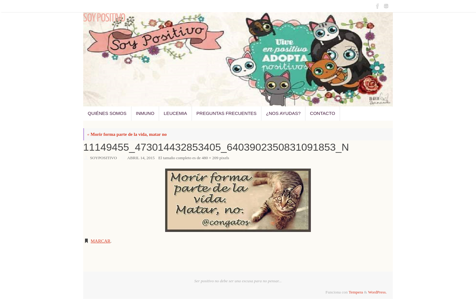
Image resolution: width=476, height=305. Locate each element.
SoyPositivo (103, 158)
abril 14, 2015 (141, 158)
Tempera (355, 292)
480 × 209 (210, 158)
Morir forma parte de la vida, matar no (127, 134)
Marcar (100, 241)
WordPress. (377, 292)
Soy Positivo (104, 18)
